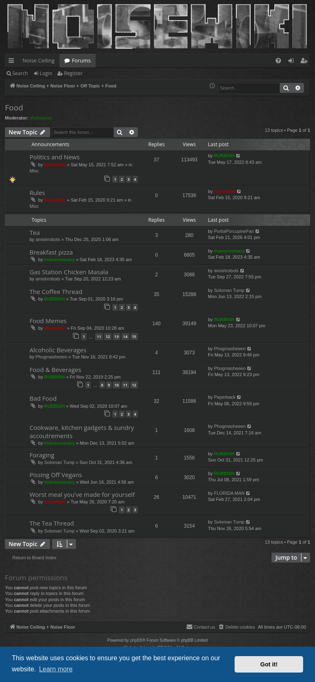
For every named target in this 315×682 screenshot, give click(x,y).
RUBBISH (224, 155)
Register (73, 73)
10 (116, 385)
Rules (37, 192)
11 (99, 336)
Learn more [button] (56, 669)
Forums (81, 60)
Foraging (42, 455)
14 (125, 336)
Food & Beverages (55, 369)
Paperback (225, 397)
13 (116, 336)
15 (134, 336)
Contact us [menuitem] (200, 626)
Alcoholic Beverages (58, 350)
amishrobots (48, 239)
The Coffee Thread (56, 291)
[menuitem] (278, 60)
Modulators (41, 117)
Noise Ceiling (39, 60)
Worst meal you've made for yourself (82, 494)
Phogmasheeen (51, 356)
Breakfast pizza (51, 252)
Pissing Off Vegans (56, 475)
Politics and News (55, 157)
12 (108, 336)
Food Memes (48, 321)
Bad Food (43, 398)
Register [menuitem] (305, 62)
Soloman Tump (229, 290)
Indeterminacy (59, 259)
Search (20, 73)
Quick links (13, 62)
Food (14, 107)
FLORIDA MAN (229, 493)
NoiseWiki (55, 164)
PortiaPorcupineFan (234, 231)
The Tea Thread (52, 523)
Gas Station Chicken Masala (69, 272)
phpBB (136, 640)
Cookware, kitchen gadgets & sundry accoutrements (82, 431)
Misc (34, 170)
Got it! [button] (269, 664)
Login (46, 73)
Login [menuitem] (292, 62)
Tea (35, 232)
